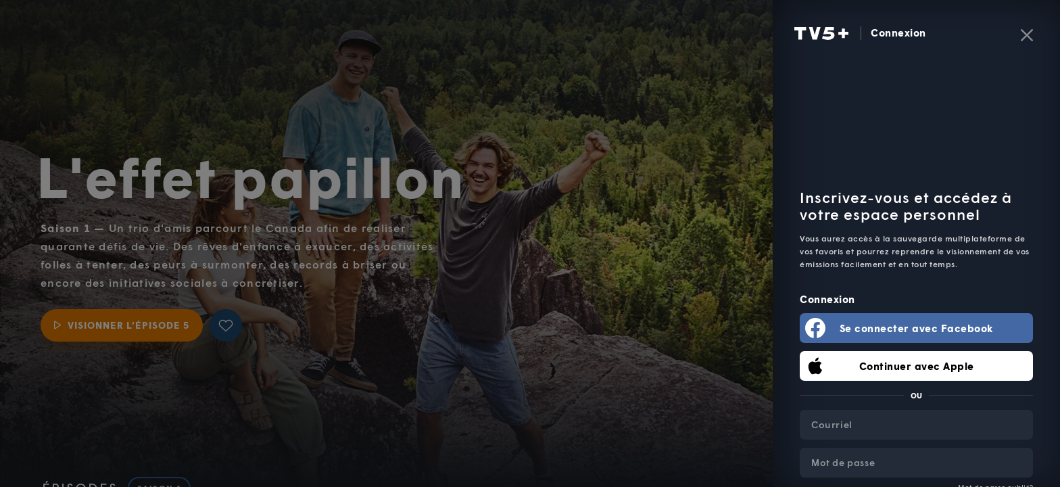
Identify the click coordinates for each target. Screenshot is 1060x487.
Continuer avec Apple (916, 366)
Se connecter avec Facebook (917, 328)
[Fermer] (1027, 35)
